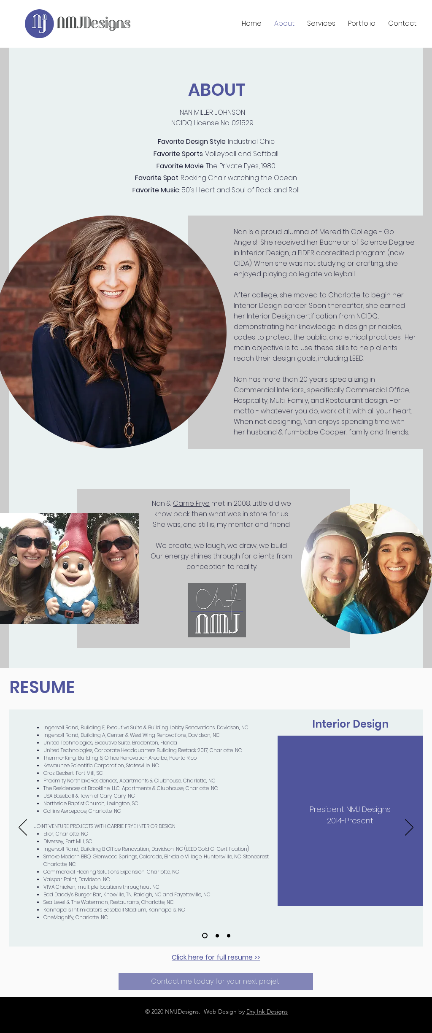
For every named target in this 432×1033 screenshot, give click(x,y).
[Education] (228, 935)
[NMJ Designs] (205, 936)
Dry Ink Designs (267, 1011)
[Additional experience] (217, 935)
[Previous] (23, 828)
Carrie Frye (191, 503)
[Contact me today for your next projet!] (216, 981)
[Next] (409, 828)
